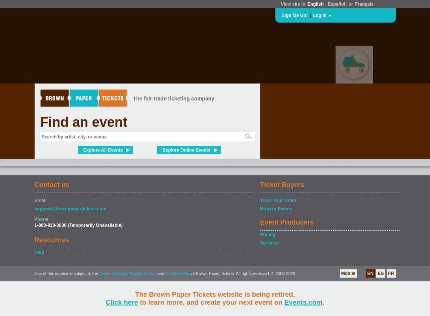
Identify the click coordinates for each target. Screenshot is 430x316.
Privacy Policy (142, 274)
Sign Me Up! (295, 15)
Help (39, 252)
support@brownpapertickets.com (70, 208)
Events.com (303, 302)
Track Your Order (278, 200)
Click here (122, 302)
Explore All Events (103, 150)
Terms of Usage (113, 274)
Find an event (84, 122)
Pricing (267, 234)
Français (364, 4)
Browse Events (276, 208)
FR (391, 273)
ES (381, 273)
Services (269, 243)
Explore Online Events (186, 150)
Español (336, 4)
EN (370, 273)
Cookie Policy (178, 274)
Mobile (348, 273)
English (315, 4)
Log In (320, 15)
